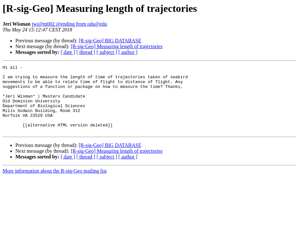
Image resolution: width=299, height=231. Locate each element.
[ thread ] (85, 52)
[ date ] (68, 52)
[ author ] (128, 52)
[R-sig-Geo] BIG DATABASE (110, 40)
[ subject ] (107, 52)
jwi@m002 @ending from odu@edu (69, 24)
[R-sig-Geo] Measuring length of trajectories (116, 46)
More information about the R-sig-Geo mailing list (55, 184)
